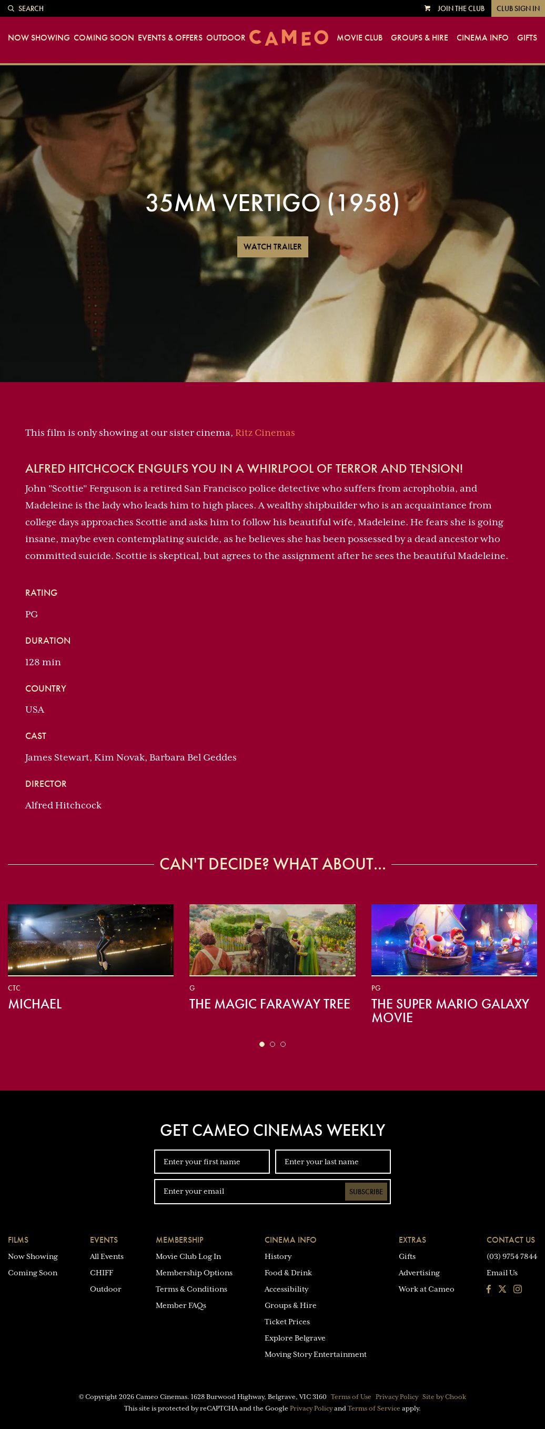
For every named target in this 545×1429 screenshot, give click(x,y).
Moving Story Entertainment (316, 1354)
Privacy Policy (397, 1397)
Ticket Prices (287, 1321)
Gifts (527, 38)
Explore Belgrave (295, 1338)
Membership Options (194, 1272)
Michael (35, 1004)
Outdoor (226, 38)
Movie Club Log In (188, 1256)
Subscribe (366, 1191)
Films (18, 1239)
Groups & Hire (419, 38)
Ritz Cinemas (265, 432)
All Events (107, 1256)
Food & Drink (288, 1272)
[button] (262, 1044)
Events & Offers (170, 38)
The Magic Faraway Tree (269, 1004)
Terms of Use (351, 1397)
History (278, 1256)
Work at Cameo (427, 1289)
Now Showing (39, 38)
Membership (180, 1239)
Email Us (502, 1272)
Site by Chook (444, 1397)
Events (104, 1239)
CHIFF (101, 1272)
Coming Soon (104, 38)
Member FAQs (181, 1305)
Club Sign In (518, 8)
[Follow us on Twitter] (502, 1290)
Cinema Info (483, 38)
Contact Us (511, 1239)
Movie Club (359, 38)
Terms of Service (374, 1408)
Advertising (419, 1272)
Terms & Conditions (191, 1289)
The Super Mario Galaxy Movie (450, 1010)
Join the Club (461, 8)
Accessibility (286, 1289)
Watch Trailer (273, 246)
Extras (412, 1239)
